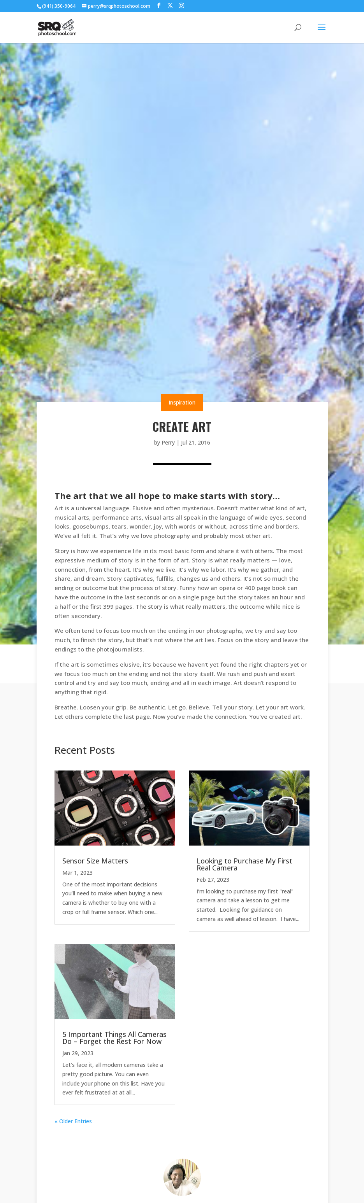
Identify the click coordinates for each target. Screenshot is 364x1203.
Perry (168, 442)
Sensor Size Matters (95, 860)
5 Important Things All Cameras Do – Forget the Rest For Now (114, 1038)
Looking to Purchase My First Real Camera (244, 864)
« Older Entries (73, 1121)
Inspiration (182, 402)
